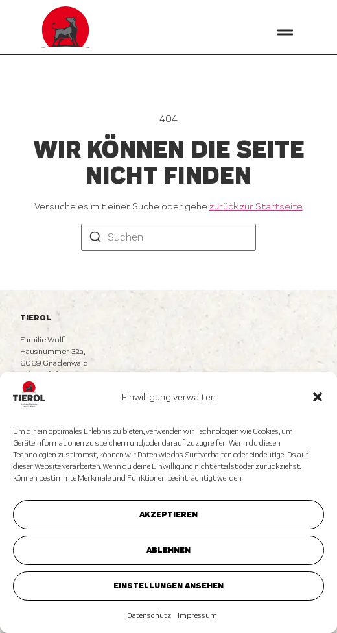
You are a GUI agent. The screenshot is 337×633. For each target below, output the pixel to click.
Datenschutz (149, 615)
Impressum (197, 615)
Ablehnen (168, 549)
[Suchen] (95, 238)
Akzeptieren (168, 514)
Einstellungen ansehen (168, 585)
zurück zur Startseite (256, 206)
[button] (317, 396)
